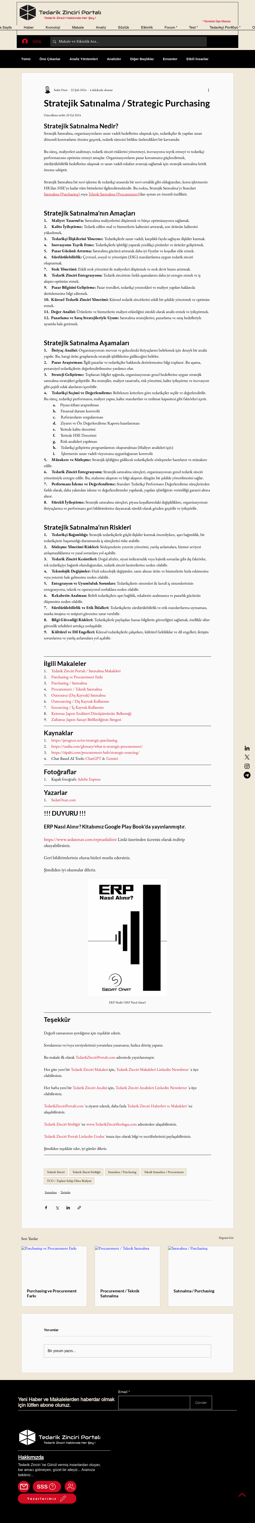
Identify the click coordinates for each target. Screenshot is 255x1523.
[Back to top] (242, 1495)
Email (123, 1392)
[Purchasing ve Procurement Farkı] (54, 1264)
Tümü (26, 59)
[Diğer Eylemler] (208, 90)
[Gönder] (201, 1402)
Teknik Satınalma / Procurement (164, 1172)
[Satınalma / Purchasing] (201, 1264)
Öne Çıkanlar (50, 59)
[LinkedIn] (247, 748)
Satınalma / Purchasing (122, 1172)
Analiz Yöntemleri (83, 59)
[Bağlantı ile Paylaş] (79, 1207)
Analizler (114, 59)
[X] (247, 757)
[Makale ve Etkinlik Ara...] (128, 41)
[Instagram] (247, 766)
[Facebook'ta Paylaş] (46, 1207)
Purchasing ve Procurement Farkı (52, 1293)
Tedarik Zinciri (56, 1172)
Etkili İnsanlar (198, 59)
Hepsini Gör (226, 1238)
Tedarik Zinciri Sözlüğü (86, 1172)
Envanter (170, 59)
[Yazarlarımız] (47, 1498)
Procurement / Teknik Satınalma (119, 1293)
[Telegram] (247, 775)
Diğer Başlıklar (142, 59)
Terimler (65, 1192)
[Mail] (24, 1486)
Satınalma (51, 1192)
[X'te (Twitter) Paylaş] (57, 1207)
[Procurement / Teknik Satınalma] (127, 1264)
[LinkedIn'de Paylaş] (68, 1207)
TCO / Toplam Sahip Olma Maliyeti (69, 1181)
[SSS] (47, 1486)
